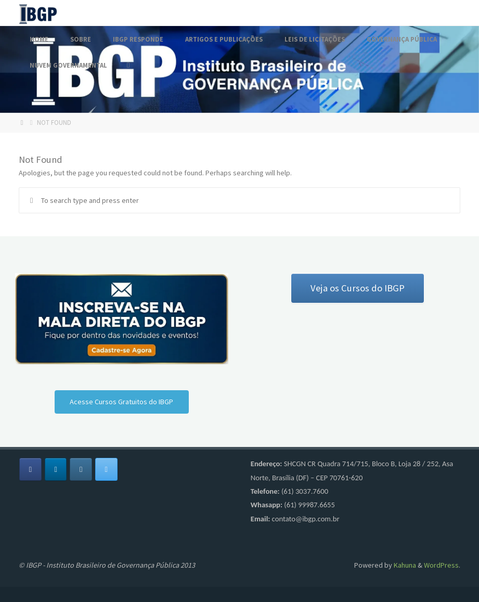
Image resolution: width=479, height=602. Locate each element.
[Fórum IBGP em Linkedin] (56, 469)
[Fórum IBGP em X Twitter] (106, 469)
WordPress (441, 565)
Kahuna (404, 565)
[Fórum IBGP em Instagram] (81, 469)
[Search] (128, 65)
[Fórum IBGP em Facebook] (30, 469)
